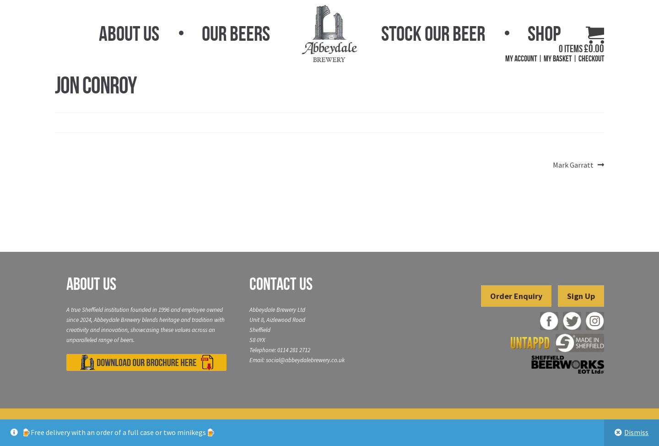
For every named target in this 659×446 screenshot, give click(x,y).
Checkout (591, 58)
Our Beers (236, 33)
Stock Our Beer (433, 33)
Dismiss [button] (636, 432)
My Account (521, 58)
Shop (544, 33)
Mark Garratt (573, 165)
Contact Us (281, 284)
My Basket (558, 58)
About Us (129, 33)
